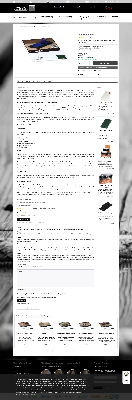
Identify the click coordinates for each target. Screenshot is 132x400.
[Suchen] (35, 17)
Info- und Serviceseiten (21, 369)
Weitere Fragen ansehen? (24, 261)
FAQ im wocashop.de (100, 366)
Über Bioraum (18, 366)
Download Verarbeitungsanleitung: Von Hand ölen (32, 202)
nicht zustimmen (51, 388)
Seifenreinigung (46, 333)
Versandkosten (76, 350)
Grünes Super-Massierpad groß (106, 131)
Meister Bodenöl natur (106, 158)
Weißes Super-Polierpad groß (106, 103)
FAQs (15, 371)
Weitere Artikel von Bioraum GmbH (28, 309)
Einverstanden (98, 387)
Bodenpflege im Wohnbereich (25, 333)
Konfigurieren (108, 387)
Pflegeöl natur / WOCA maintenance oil (106, 186)
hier (38, 392)
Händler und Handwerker (21, 373)
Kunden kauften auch (21, 316)
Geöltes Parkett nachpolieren (86, 333)
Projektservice (20, 2)
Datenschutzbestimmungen (32, 298)
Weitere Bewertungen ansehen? (26, 215)
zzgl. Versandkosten (88, 57)
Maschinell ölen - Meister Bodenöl (66, 333)
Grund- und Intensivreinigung (106, 333)
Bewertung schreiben (23, 219)
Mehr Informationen (29, 394)
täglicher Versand (74, 2)
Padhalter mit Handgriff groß (106, 213)
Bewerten (97, 71)
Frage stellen (21, 300)
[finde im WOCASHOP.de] (25, 17)
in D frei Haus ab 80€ (113, 2)
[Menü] (129, 372)
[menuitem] (59, 6)
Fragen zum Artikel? (24, 307)
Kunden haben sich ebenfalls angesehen (40, 316)
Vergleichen (82, 71)
